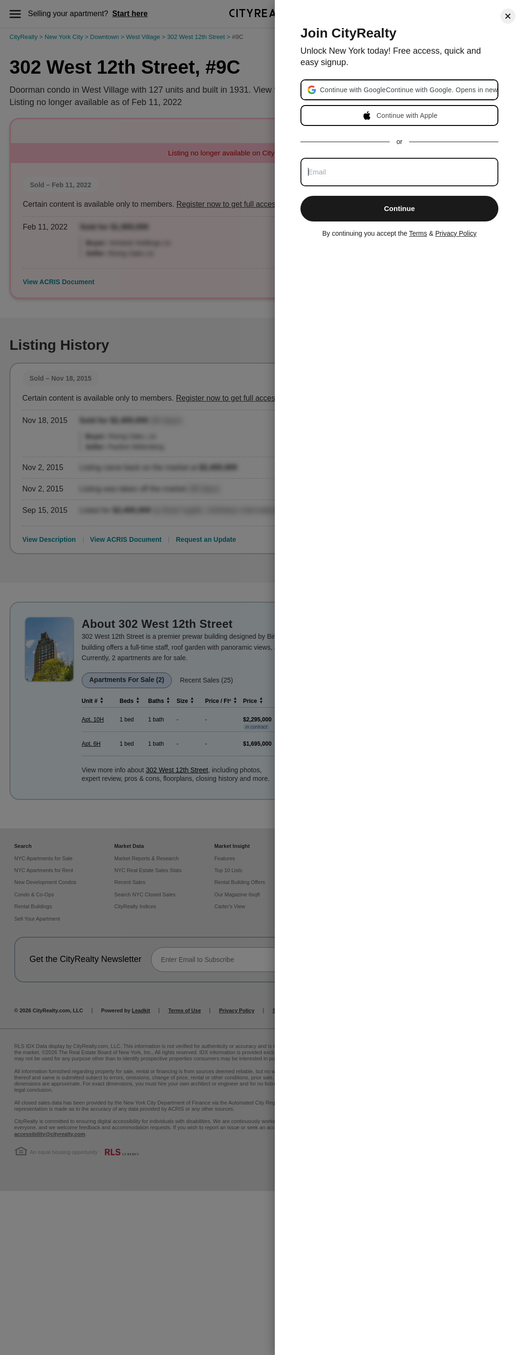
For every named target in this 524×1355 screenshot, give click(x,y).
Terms (418, 233)
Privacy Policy (456, 233)
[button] (408, 89)
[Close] (507, 16)
